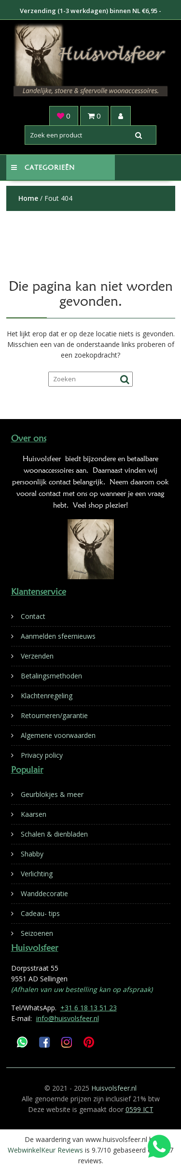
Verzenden (37, 656)
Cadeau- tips (40, 913)
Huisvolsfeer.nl (114, 1088)
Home (28, 198)
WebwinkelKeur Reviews (45, 1150)
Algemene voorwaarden (58, 735)
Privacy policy (42, 755)
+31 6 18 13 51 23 (88, 1007)
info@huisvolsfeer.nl (67, 1018)
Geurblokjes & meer (52, 794)
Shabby (32, 853)
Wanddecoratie (44, 893)
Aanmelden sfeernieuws (58, 636)
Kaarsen (33, 814)
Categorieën (43, 167)
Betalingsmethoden (51, 675)
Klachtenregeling (46, 695)
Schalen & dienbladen (54, 834)
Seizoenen (37, 933)
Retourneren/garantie (54, 715)
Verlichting (37, 873)
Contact (33, 616)
